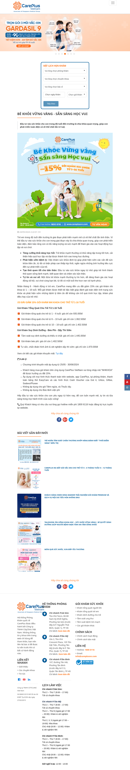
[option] (65, 32)
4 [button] (65, 54)
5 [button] (68, 54)
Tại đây (59, 353)
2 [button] (59, 54)
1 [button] (56, 54)
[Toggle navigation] (113, 3)
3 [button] (62, 54)
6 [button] (71, 54)
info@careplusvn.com (86, 656)
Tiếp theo (51, 104)
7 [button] (74, 54)
